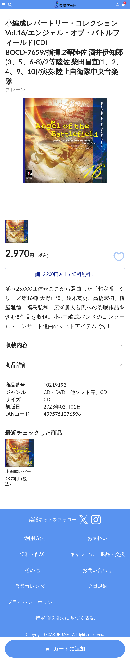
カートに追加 (65, 649)
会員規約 (97, 603)
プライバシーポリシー (32, 619)
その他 (32, 588)
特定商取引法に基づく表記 (65, 635)
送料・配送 (32, 572)
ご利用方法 (32, 556)
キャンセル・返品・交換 (97, 572)
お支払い (97, 556)
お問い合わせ (97, 588)
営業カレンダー (32, 603)
